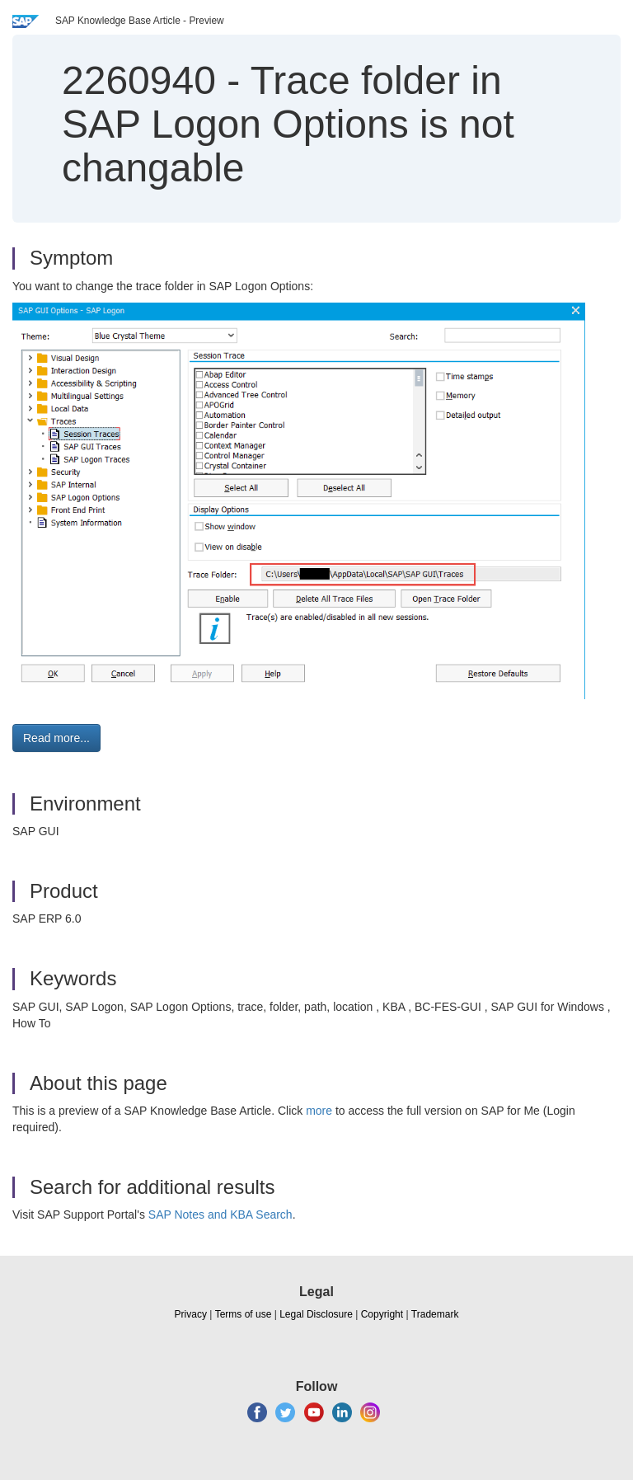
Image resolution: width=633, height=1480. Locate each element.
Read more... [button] (56, 738)
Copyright (382, 1314)
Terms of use (243, 1314)
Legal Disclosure (316, 1314)
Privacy (191, 1314)
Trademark (435, 1314)
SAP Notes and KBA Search (220, 1214)
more (319, 1110)
